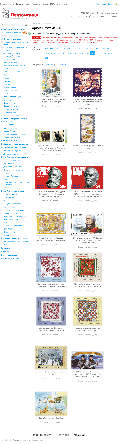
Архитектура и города (12, 53)
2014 (58, 53)
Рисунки (6, 84)
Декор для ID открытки (12, 167)
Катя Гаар (73, 40)
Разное (6, 188)
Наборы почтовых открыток (14, 144)
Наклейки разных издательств (15, 238)
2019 (87, 53)
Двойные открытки (11, 154)
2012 (47, 53)
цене (55, 65)
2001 (52, 49)
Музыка (6, 81)
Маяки (6, 78)
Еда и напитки (9, 59)
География (36, 4)
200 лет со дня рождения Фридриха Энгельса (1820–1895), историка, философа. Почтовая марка (51, 194)
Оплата (11, 4)
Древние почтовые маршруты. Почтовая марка (88, 146)
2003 (63, 49)
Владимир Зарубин (90, 38)
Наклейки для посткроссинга (14, 157)
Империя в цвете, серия (13, 39)
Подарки (5, 251)
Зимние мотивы (9, 112)
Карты (6, 68)
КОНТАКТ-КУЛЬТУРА (85, 40)
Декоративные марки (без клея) (16, 241)
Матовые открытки (11, 109)
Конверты (5, 248)
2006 (80, 49)
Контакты (44, 4)
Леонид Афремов (101, 40)
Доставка (19, 4)
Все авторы (37, 38)
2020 (93, 53)
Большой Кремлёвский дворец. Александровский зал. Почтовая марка (51, 239)
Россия (6, 173)
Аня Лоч (79, 38)
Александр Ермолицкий (51, 38)
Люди (5, 75)
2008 (91, 49)
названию (62, 65)
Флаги (5, 179)
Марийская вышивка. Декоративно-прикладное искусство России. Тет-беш (87, 285)
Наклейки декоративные (12, 191)
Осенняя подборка (11, 115)
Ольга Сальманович (48, 42)
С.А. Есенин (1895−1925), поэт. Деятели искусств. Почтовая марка (51, 100)
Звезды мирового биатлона (14, 134)
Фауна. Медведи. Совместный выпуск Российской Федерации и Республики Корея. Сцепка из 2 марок (51, 147)
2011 (109, 49)
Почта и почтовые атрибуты (14, 216)
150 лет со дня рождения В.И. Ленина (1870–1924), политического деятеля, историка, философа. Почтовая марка (87, 194)
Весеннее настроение (12, 32)
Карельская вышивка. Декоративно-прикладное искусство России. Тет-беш (51, 285)
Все (46, 49)
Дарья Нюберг (104, 38)
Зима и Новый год (10, 194)
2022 (104, 53)
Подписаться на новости (107, 13)
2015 (64, 53)
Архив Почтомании (10, 258)
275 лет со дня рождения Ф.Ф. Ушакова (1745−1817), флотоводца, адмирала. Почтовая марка (87, 240)
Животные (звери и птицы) (14, 65)
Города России (9, 131)
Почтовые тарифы (58, 4)
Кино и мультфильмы (12, 137)
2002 (57, 49)
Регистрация (101, 4)
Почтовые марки (9, 140)
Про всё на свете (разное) (13, 106)
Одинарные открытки (12, 151)
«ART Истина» (9, 125)
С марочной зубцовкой (12, 225)
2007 (86, 49)
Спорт (5, 93)
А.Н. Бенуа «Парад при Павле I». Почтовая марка (51, 373)
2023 (110, 53)
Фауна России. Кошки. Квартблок (51, 418)
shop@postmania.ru (79, 16)
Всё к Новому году (9, 255)
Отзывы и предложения (107, 16)
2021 (98, 53)
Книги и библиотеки (11, 71)
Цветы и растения (10, 103)
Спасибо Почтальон (11, 176)
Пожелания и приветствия (14, 170)
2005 (74, 49)
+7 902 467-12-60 (87, 13)
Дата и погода (9, 163)
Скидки (27, 4)
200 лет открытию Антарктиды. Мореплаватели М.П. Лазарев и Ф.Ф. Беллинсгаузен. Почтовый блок (87, 374)
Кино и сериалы (10, 213)
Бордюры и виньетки (12, 204)
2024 (47, 58)
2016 (70, 53)
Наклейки (7, 245)
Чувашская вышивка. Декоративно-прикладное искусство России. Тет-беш (87, 329)
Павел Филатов (62, 42)
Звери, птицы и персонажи (14, 210)
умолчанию (48, 65)
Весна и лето (8, 197)
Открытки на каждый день (13, 147)
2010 (103, 49)
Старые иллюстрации (12, 96)
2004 (69, 49)
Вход (110, 4)
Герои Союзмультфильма (13, 36)
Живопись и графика (11, 62)
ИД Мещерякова (62, 40)
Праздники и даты (11, 219)
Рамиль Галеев (75, 42)
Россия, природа (10, 90)
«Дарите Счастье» (10, 128)
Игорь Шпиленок (48, 40)
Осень (5, 200)
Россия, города (9, 87)
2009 (97, 49)
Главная (34, 23)
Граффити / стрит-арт (12, 56)
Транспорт (7, 100)
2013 (53, 53)
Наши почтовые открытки (13, 29)
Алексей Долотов (68, 38)
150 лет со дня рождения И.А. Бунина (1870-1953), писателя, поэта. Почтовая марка (87, 101)
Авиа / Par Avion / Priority (13, 160)
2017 (76, 53)
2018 (81, 53)
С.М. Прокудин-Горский (90, 42)
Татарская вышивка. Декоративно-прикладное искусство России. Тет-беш (51, 329)
